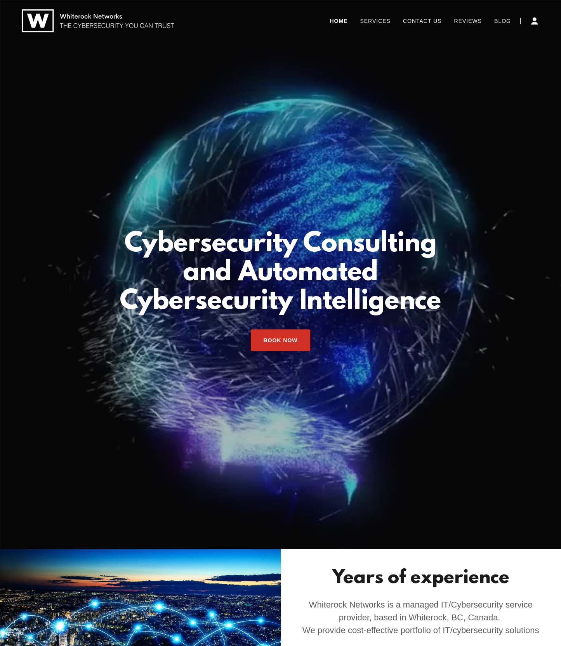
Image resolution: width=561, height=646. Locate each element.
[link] (98, 20)
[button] (534, 21)
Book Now (280, 340)
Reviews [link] (468, 21)
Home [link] (338, 21)
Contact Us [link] (422, 21)
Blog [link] (502, 21)
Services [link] (375, 21)
